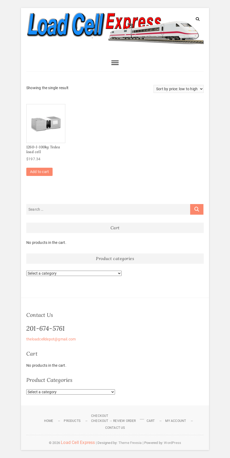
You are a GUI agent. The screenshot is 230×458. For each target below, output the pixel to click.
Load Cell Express (78, 442)
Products (72, 421)
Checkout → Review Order (113, 421)
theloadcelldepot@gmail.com (51, 339)
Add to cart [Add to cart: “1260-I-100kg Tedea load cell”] (39, 172)
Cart (151, 421)
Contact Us (115, 428)
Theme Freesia (130, 443)
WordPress (172, 443)
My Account (175, 421)
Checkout (99, 416)
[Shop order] (179, 89)
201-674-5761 (45, 328)
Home (48, 421)
